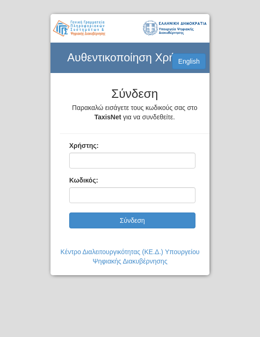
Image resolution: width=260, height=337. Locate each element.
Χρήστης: (84, 145)
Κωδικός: (83, 180)
